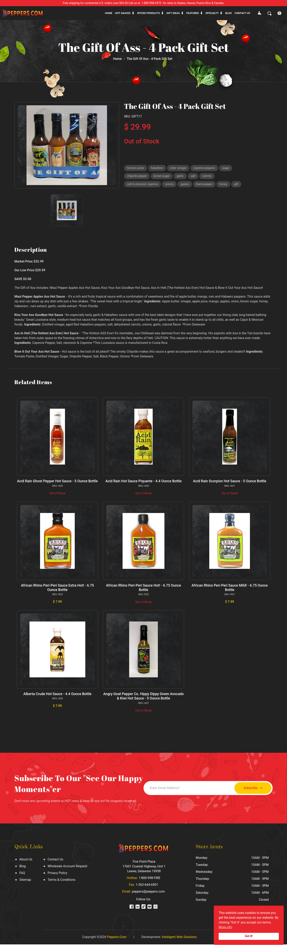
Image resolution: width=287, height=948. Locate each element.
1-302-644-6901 (147, 888)
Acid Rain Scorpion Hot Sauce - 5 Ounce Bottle (229, 481)
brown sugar (162, 177)
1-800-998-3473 (151, 3)
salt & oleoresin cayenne (143, 185)
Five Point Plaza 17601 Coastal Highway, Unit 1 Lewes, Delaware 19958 (143, 870)
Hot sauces (123, 13)
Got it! (249, 936)
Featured (192, 13)
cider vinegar (179, 168)
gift (239, 185)
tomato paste (136, 168)
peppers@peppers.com (148, 895)
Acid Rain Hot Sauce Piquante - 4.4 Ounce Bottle (143, 481)
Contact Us (55, 863)
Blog (228, 13)
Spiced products (148, 13)
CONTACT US (242, 13)
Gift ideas (173, 13)
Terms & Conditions (62, 883)
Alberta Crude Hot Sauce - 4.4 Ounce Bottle (57, 698)
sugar (228, 168)
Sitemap (25, 883)
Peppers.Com (116, 940)
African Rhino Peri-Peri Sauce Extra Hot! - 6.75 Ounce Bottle (57, 591)
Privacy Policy (57, 876)
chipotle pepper (137, 177)
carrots (208, 177)
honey (226, 185)
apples (186, 185)
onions (170, 185)
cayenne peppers (206, 168)
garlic (181, 177)
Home (108, 13)
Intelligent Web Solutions (179, 940)
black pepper (206, 185)
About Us (25, 863)
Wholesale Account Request (67, 870)
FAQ (22, 876)
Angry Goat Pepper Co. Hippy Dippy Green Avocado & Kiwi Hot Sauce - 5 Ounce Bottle (143, 700)
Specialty (212, 13)
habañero (158, 168)
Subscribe (250, 792)
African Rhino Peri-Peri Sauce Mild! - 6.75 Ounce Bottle (229, 591)
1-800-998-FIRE (149, 881)
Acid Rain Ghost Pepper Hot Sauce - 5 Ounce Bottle (57, 483)
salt (194, 177)
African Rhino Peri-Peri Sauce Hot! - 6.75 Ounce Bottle (143, 591)
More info (225, 927)
